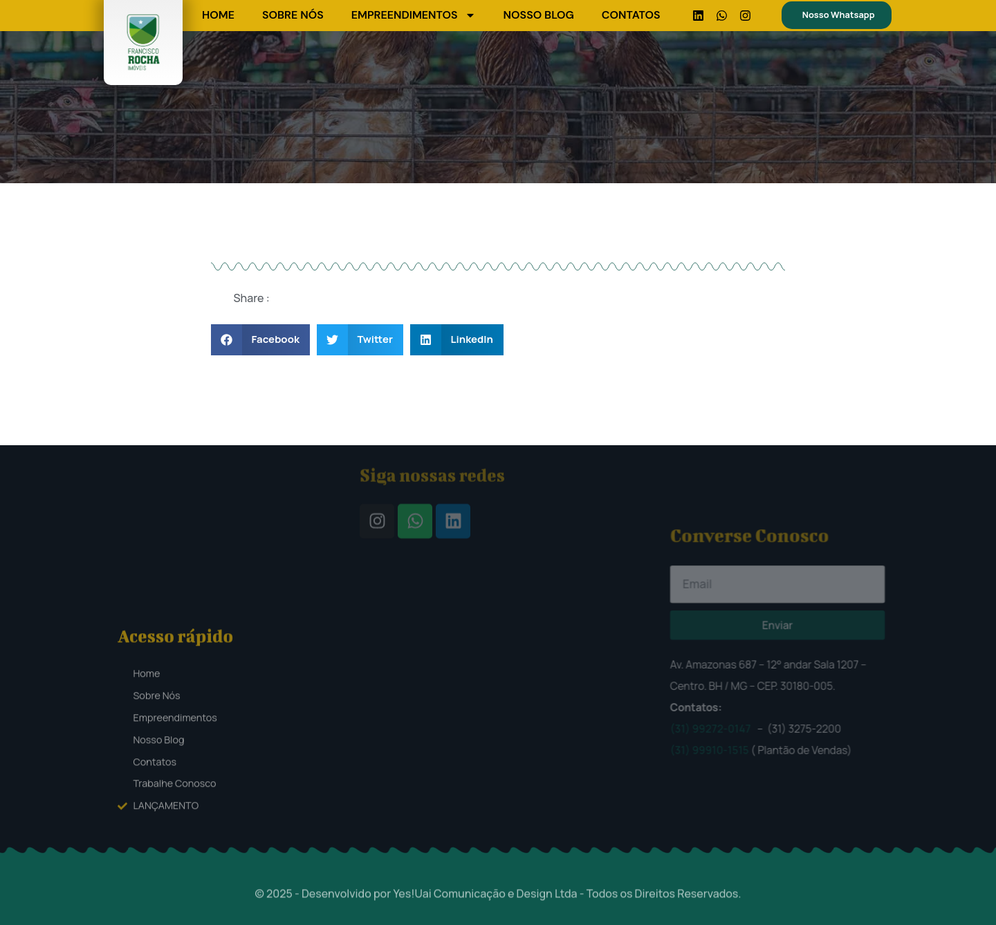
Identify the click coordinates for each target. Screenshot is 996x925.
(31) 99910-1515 (755, 679)
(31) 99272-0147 (755, 672)
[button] (260, 339)
